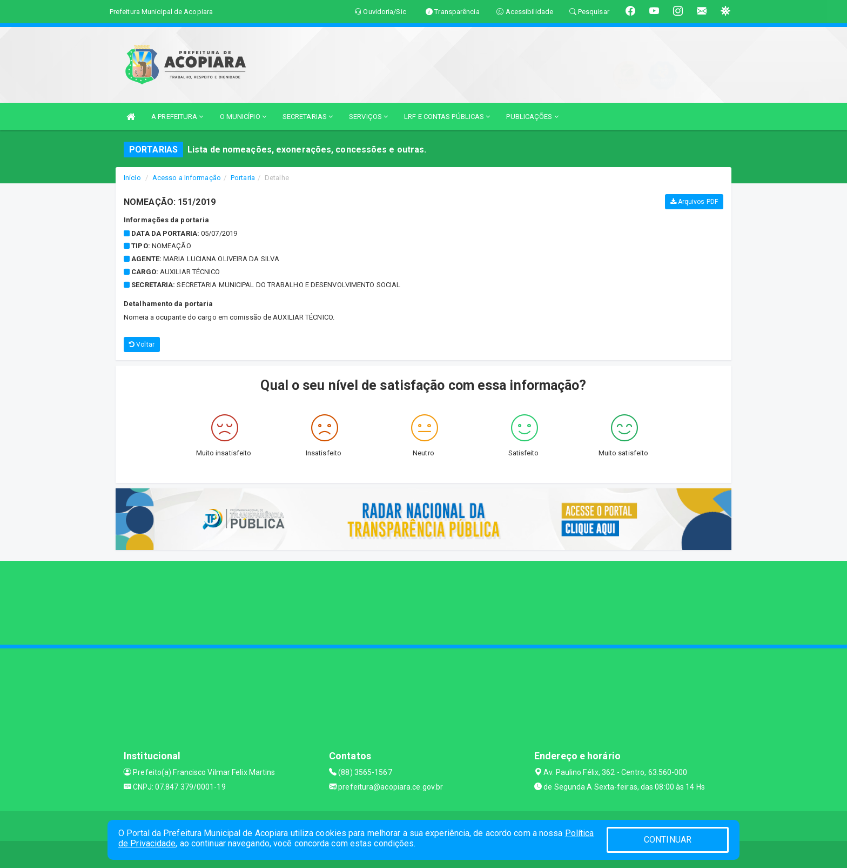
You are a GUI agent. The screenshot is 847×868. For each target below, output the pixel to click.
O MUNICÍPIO (243, 116)
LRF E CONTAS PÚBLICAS (447, 116)
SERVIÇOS (368, 116)
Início (132, 178)
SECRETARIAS (308, 116)
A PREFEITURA (177, 116)
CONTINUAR (667, 839)
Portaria (243, 178)
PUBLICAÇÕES (532, 116)
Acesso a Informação (186, 178)
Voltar (141, 344)
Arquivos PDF (694, 202)
